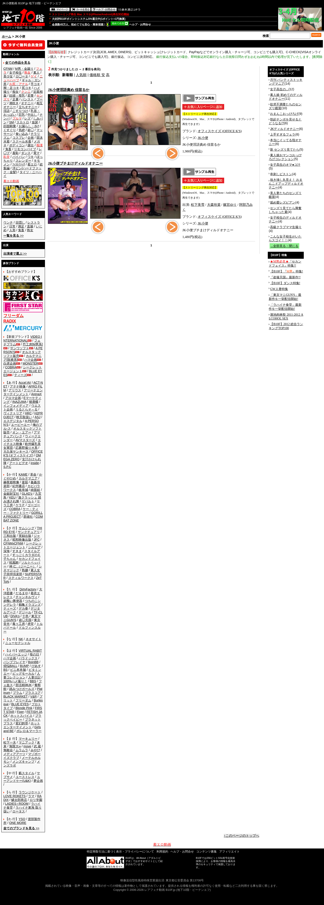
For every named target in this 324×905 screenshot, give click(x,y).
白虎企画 (9, 363)
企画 (30, 137)
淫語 (6, 111)
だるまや (22, 593)
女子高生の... (279, 89)
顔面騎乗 (9, 126)
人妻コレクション (21, 675)
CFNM (7, 68)
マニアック (26, 742)
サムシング (26, 528)
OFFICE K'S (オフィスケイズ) (23, 453)
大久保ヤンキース (16, 451)
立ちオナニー (28, 107)
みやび (35, 750)
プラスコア (33, 692)
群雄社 (28, 516)
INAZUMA (19, 402)
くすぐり (9, 130)
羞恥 (15, 153)
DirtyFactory (28, 589)
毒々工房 (18, 624)
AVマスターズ (25, 440)
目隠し (20, 222)
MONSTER (30, 363)
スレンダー (23, 160)
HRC (28, 413)
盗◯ (30, 130)
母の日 (34, 654)
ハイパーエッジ (16, 654)
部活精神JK (24, 685)
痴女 (15, 91)
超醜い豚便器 (12, 601)
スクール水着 (21, 141)
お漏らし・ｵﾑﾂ (29, 126)
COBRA (10, 367)
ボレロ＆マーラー (29, 731)
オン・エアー (21, 432)
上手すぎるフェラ (282, 134)
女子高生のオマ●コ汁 (285, 164)
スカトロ (22, 122)
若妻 (30, 95)
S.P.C (7, 467)
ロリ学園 (36, 800)
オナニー (27, 103)
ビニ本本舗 (18, 669)
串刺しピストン (281, 174)
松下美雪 (197, 204)
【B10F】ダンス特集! (285, 283)
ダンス (26, 153)
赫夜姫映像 (11, 482)
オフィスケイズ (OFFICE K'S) (220, 131)
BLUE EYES (20, 704)
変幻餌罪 (22, 723)
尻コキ (26, 88)
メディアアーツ (14, 754)
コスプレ (18, 137)
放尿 (35, 122)
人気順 (81, 75)
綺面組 (35, 490)
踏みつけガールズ (21, 689)
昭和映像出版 (21, 539)
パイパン (18, 157)
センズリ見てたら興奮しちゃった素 (285, 210)
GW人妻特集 (279, 289)
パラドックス (28, 658)
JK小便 (203, 138)
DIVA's (15, 616)
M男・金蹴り (24, 68)
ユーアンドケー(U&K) (21, 779)
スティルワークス (21, 578)
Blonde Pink (24, 708)
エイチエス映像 (22, 442)
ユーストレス (25, 777)
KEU (12, 497)
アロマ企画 (13, 398)
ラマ (31, 796)
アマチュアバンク (21, 434)
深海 (6, 551)
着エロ (32, 164)
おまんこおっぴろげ (284, 114)
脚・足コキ (11, 88)
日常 (12, 226)
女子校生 (15, 72)
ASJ (37, 417)
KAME (23, 474)
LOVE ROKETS (14, 796)
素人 (36, 72)
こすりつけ (20, 111)
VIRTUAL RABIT (30, 650)
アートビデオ (18, 463)
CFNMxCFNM (13, 543)
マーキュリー (28, 738)
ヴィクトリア (12, 413)
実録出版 (25, 536)
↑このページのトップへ (241, 835)
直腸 (30, 226)
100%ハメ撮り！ (15, 681)
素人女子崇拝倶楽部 (21, 572)
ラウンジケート (30, 792)
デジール (25, 612)
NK (21, 639)
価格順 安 (97, 75)
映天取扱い (24, 417)
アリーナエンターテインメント (23, 392)
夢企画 (38, 781)
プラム (17, 692)
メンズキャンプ (23, 761)
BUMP (24, 666)
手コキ (35, 84)
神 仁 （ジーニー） (22, 566)
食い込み (22, 134)
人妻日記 (34, 677)
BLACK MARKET (15, 696)
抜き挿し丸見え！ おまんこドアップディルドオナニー (286, 183)
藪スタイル (26, 773)
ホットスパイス (21, 715)
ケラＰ (20, 505)
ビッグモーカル (23, 673)
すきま (17, 551)
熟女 (30, 230)
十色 (25, 616)
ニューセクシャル (17, 643)
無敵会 (8, 750)
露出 (30, 145)
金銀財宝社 (11, 493)
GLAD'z (27, 493)
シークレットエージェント (22, 545)
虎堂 (30, 624)
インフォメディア (16, 405)
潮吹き (14, 103)
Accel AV (25, 382)
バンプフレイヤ (14, 662)
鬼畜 (8, 149)
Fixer (20, 712)
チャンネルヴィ (27, 597)
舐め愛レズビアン (282, 202)
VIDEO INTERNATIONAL (22, 338)
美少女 (8, 76)
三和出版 (9, 536)
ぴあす (36, 666)
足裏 (15, 99)
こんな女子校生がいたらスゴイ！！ (285, 238)
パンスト (27, 99)
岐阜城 (23, 490)
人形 (12, 230)
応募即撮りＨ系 (27, 447)
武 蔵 (37, 746)
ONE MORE (17, 823)
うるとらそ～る (27, 409)
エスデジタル (12, 421)
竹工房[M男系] (33, 344)
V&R (33, 696)
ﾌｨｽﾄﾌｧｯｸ (18, 164)
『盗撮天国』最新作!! (285, 277)
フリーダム (23, 700)
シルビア (34, 547)
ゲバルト (28, 501)
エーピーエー (20, 424)
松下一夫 (9, 742)
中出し (32, 114)
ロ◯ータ (22, 76)
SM (11, 122)
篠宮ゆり (230, 204)
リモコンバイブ (25, 149)
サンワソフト (19, 348)
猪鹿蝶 (33, 402)
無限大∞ (15, 746)
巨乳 (22, 114)
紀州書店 (18, 486)
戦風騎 (14, 562)
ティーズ (20, 375)
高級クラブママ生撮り (286, 227)
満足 (21, 226)
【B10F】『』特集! (286, 271)
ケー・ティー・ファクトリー (20, 511)
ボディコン (17, 145)
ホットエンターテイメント (21, 725)
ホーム (6, 36)
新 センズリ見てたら (284, 149)
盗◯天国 (25, 620)
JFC (37, 539)
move (27, 746)
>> (13, 235)
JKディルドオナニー (284, 129)
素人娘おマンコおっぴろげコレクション (285, 157)
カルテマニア (28, 478)
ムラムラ (22, 750)
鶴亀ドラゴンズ (30, 604)
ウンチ (8, 222)
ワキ (30, 157)
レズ (27, 118)
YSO (22, 819)
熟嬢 (25, 570)
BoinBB (33, 662)
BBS (33, 681)
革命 (33, 474)
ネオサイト (33, 639)
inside (35, 463)
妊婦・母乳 (17, 95)
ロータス (18, 811)
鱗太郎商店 (19, 800)
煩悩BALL (10, 666)
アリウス (15, 390)
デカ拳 (23, 608)
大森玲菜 (214, 204)
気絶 (22, 130)
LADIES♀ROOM (17, 803)
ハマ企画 (30, 359)
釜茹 (25, 482)
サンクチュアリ (29, 532)
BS (5, 669)
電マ (36, 153)
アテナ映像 (18, 386)
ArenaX (36, 394)
